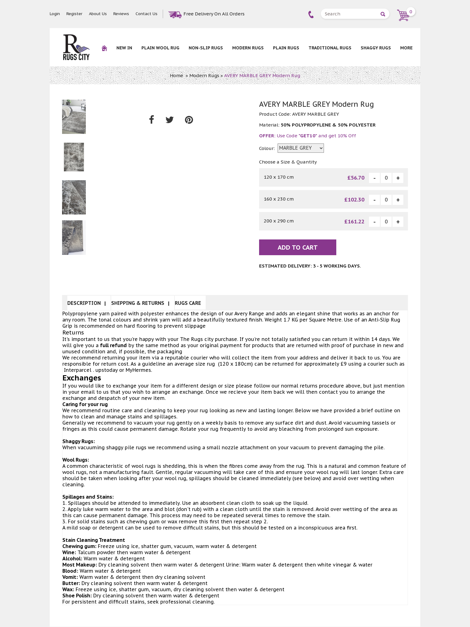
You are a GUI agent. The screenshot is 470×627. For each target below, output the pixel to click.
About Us (98, 13)
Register (74, 13)
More (406, 48)
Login (55, 13)
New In (124, 48)
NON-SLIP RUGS (206, 48)
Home (176, 75)
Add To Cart (298, 248)
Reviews (121, 13)
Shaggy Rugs (376, 48)
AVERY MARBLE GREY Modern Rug (262, 75)
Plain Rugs (286, 48)
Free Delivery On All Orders (214, 14)
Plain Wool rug (160, 48)
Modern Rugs (248, 48)
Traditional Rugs (329, 48)
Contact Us (146, 13)
